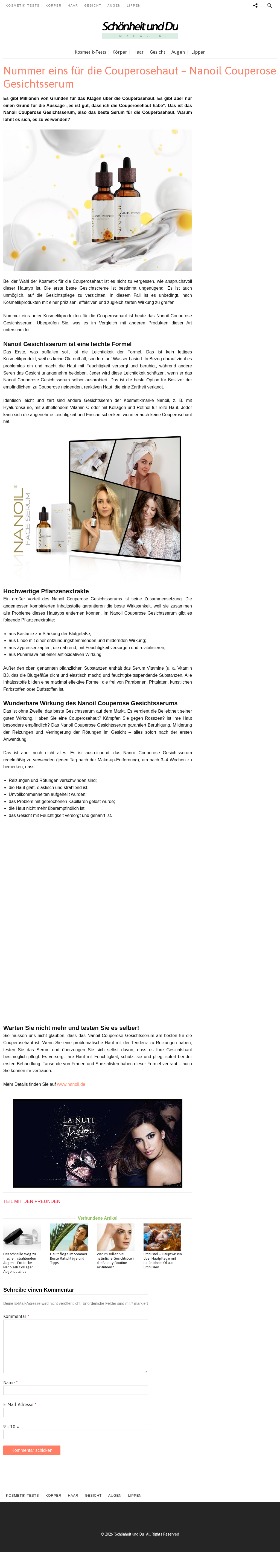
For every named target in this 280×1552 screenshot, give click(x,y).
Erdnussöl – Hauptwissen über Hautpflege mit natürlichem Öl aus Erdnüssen (163, 1260)
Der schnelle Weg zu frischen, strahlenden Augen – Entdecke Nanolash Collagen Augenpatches (19, 1263)
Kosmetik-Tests (23, 5)
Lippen (134, 5)
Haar (73, 5)
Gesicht (92, 5)
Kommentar (16, 1316)
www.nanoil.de (71, 1084)
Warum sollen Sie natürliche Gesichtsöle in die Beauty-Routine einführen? (116, 1260)
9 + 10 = (11, 1426)
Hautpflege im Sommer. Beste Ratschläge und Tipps (69, 1258)
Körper (54, 5)
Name (10, 1382)
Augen (114, 5)
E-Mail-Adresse (19, 1404)
